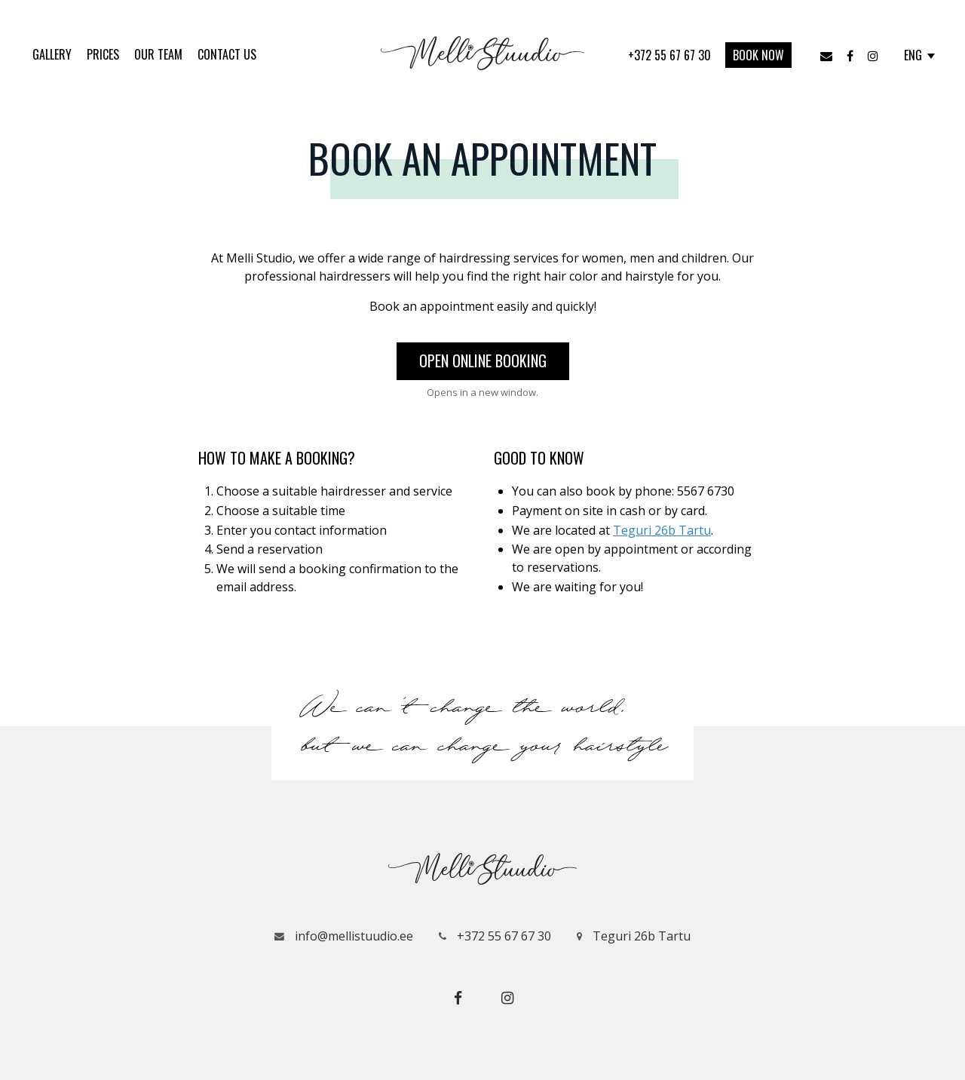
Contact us (227, 54)
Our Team (158, 54)
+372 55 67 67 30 (671, 55)
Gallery (52, 54)
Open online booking (483, 360)
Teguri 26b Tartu (662, 530)
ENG (919, 55)
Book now (758, 55)
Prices (103, 54)
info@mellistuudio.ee (343, 936)
